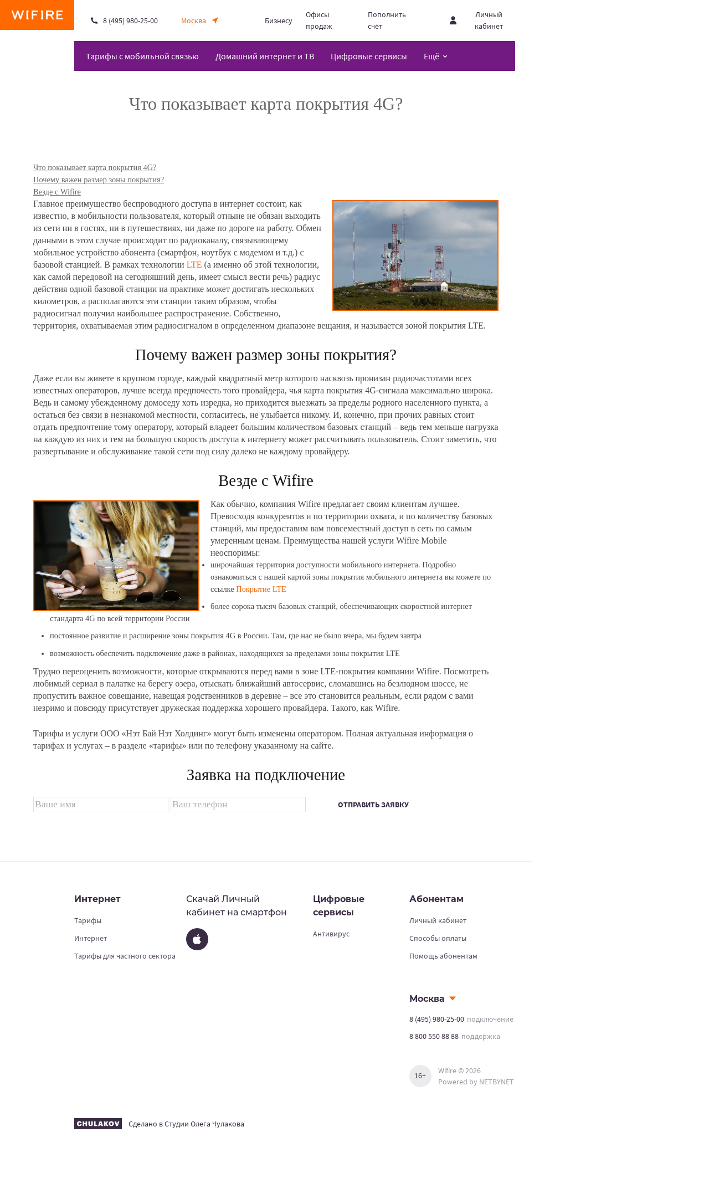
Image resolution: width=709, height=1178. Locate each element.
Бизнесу (278, 20)
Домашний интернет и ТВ (264, 56)
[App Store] (197, 939)
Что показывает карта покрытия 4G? (94, 167)
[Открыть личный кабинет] (482, 20)
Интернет (90, 938)
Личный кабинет (437, 920)
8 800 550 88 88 (434, 1036)
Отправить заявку (373, 805)
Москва (427, 998)
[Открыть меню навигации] (436, 56)
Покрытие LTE (261, 589)
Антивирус (331, 934)
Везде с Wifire (57, 191)
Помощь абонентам (443, 956)
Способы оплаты (437, 938)
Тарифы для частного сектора (125, 956)
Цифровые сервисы (369, 56)
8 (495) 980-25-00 (436, 1019)
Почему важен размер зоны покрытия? (98, 179)
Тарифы (87, 920)
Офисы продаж (319, 20)
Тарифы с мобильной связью (142, 56)
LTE (194, 264)
